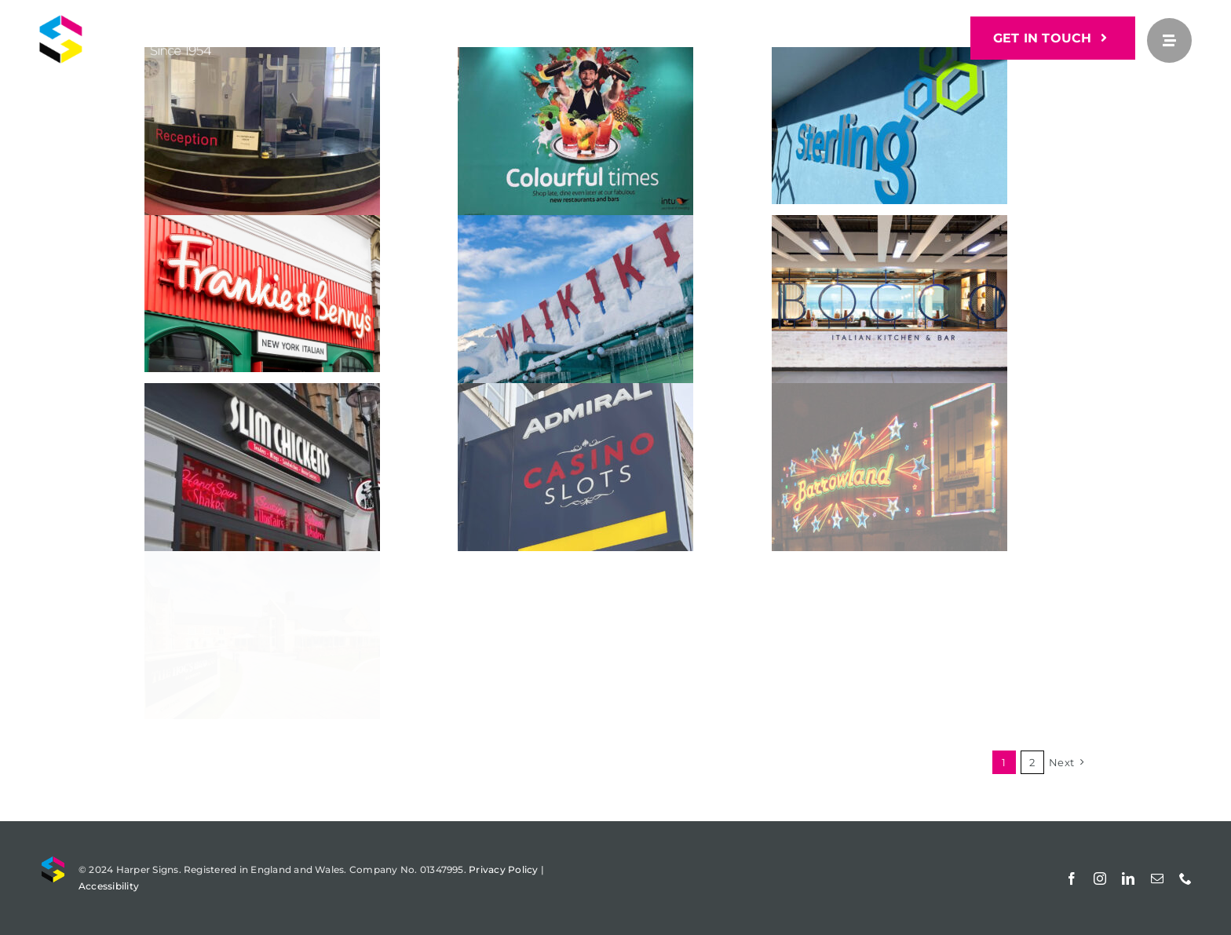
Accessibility (109, 886)
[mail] (1157, 878)
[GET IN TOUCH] (1052, 38)
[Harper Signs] (154, 20)
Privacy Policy (503, 869)
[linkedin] (1128, 878)
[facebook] (1071, 878)
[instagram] (1100, 878)
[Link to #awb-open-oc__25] (1169, 40)
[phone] (1185, 878)
